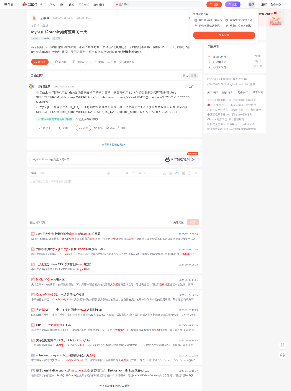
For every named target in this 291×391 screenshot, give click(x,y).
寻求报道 (258, 92)
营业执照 (251, 104)
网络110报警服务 (242, 114)
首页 (33, 25)
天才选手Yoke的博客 (43, 284)
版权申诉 (232, 124)
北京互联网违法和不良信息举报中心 (228, 109)
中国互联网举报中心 (219, 114)
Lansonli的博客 (40, 314)
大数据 (44, 25)
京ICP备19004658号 (219, 100)
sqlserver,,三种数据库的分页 (65, 355)
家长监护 (255, 109)
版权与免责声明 (216, 124)
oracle (46, 38)
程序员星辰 (43, 86)
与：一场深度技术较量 (60, 294)
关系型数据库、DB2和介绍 (63, 340)
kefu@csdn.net (234, 84)
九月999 (44, 18)
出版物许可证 (246, 124)
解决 (44, 127)
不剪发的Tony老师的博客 (45, 329)
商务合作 (243, 92)
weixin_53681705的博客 (45, 238)
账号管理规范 (236, 119)
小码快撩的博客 (40, 299)
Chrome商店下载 (217, 119)
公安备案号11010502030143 (227, 104)
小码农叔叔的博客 (41, 269)
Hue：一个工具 (53, 325)
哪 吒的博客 (38, 253)
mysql (35, 38)
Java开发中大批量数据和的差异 (68, 233)
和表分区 (50, 279)
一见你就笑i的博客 (42, 345)
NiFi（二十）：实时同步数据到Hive (69, 309)
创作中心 (276, 4)
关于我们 (212, 92)
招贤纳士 (227, 92)
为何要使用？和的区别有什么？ (71, 249)
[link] (33, 25)
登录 (251, 4)
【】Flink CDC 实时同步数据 (63, 264)
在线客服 (250, 84)
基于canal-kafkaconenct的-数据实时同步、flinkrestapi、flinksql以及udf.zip (92, 370)
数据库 (56, 38)
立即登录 (224, 35)
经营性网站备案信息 (244, 100)
